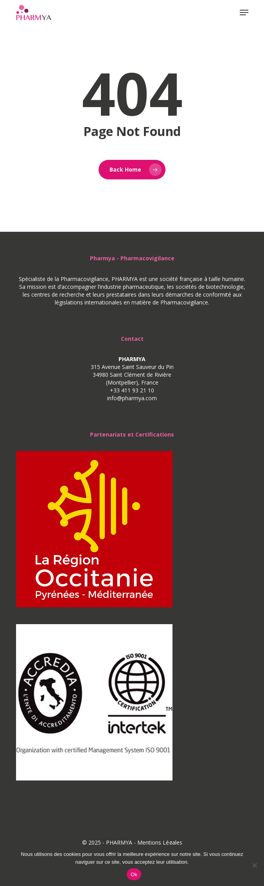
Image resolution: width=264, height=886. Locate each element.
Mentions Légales (159, 842)
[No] (254, 865)
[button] (244, 12)
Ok (134, 874)
